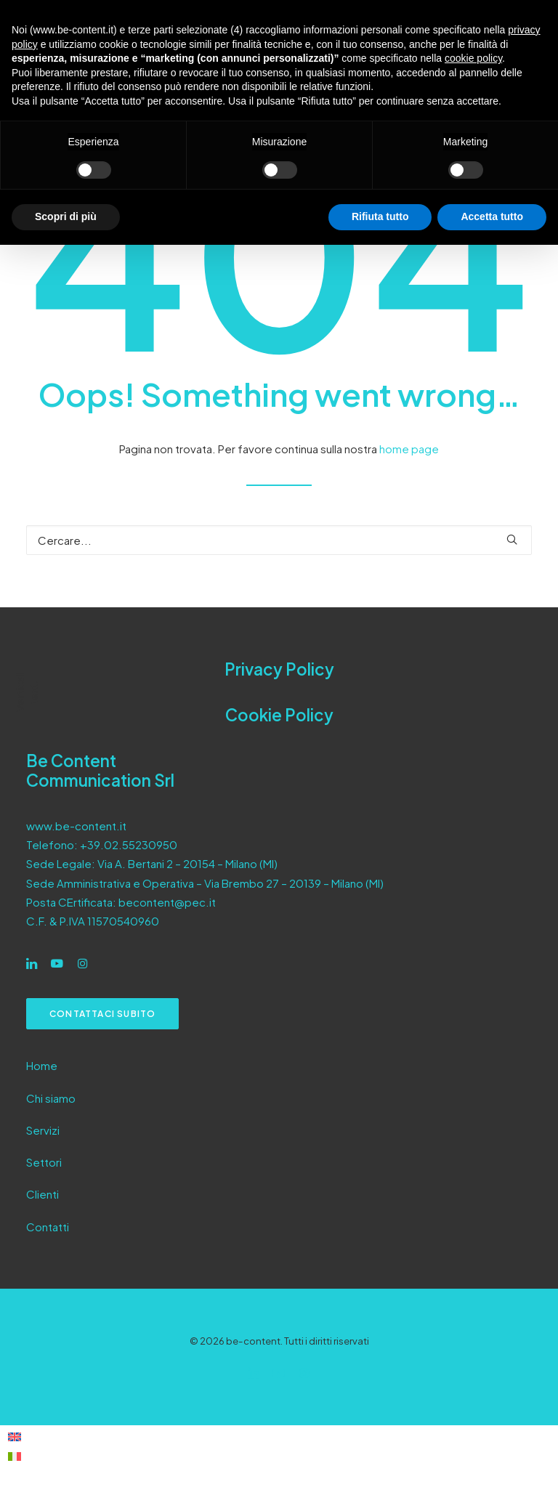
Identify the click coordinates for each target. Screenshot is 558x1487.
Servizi (43, 1130)
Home (41, 1065)
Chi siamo (51, 1098)
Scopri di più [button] (66, 216)
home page (409, 448)
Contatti (47, 1226)
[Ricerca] (279, 540)
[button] (512, 539)
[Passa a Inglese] (14, 1436)
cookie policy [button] (473, 58)
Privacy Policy (279, 669)
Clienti (42, 1194)
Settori (44, 1162)
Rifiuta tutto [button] (380, 216)
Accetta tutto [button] (492, 216)
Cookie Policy (279, 715)
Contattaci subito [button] (102, 1013)
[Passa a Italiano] (14, 1455)
